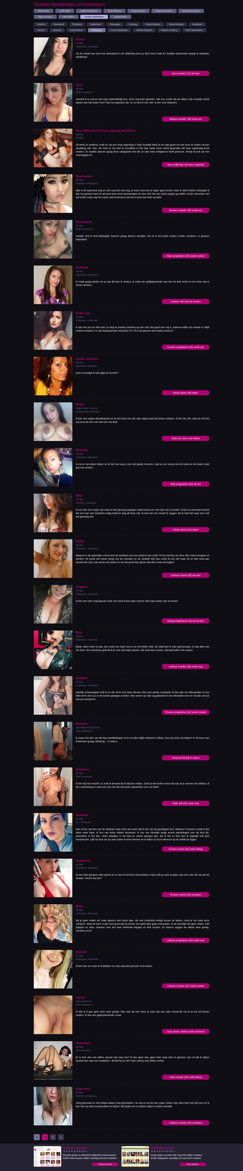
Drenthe (41, 24)
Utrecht (40, 30)
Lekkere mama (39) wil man (186, 575)
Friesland (76, 24)
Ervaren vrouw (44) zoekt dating (186, 849)
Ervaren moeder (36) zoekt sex (185, 210)
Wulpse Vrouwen (164, 11)
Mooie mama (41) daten (185, 529)
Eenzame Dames (191, 11)
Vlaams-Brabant (144, 30)
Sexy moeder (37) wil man (186, 73)
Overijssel (197, 24)
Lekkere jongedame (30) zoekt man (185, 940)
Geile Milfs (64, 11)
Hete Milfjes (68, 16)
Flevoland (58, 24)
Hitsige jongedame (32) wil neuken (185, 621)
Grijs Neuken (193, 1164)
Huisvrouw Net (105, 1164)
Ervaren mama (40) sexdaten (185, 894)
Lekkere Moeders (88, 11)
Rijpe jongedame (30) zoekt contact (185, 256)
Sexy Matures (114, 11)
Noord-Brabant (153, 24)
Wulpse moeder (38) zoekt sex (185, 119)
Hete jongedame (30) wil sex (186, 484)
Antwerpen (96, 30)
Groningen (115, 24)
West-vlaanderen (194, 30)
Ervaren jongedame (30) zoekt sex (185, 347)
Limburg (133, 24)
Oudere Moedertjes (94, 16)
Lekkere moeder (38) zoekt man (186, 666)
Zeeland (57, 30)
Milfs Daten (43, 11)
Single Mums (120, 16)
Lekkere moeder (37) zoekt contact (185, 986)
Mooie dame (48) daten (185, 392)
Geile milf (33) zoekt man (185, 803)
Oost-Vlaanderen (119, 30)
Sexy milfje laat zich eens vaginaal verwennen (185, 165)
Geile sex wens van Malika (186, 438)
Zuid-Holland (76, 30)
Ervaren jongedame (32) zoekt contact (185, 712)
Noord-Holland (176, 24)
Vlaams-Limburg (169, 30)
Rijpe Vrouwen (45, 16)
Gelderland (95, 24)
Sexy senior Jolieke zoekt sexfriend (185, 1031)
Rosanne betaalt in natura (185, 757)
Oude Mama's (138, 11)
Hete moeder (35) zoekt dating (185, 1077)
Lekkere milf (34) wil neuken (186, 301)
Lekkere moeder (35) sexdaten (185, 1122)
